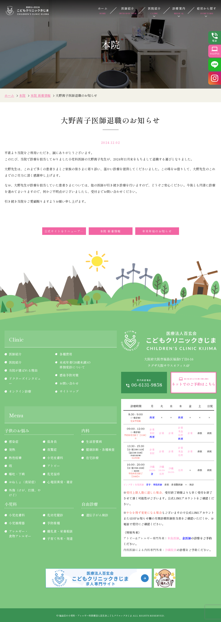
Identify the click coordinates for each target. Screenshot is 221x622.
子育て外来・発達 (60, 538)
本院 (22, 95)
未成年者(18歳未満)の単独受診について (75, 364)
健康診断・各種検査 (100, 449)
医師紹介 (127, 10)
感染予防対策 (69, 375)
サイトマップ (69, 391)
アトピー (53, 465)
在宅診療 (92, 457)
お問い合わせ (69, 383)
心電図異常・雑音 (60, 482)
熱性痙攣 (15, 457)
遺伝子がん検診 (97, 515)
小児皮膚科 (55, 457)
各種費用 (66, 354)
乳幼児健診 (55, 515)
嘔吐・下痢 (17, 474)
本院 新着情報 (41, 95)
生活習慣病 (94, 441)
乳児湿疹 (53, 474)
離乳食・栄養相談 (60, 531)
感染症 (13, 441)
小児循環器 (17, 523)
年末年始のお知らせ (157, 231)
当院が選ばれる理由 (23, 370)
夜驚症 (52, 449)
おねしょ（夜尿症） (23, 482)
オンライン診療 (20, 391)
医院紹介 (154, 10)
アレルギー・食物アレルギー (20, 533)
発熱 (12, 449)
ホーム (103, 10)
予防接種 (53, 523)
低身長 (52, 441)
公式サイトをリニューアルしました (65, 231)
